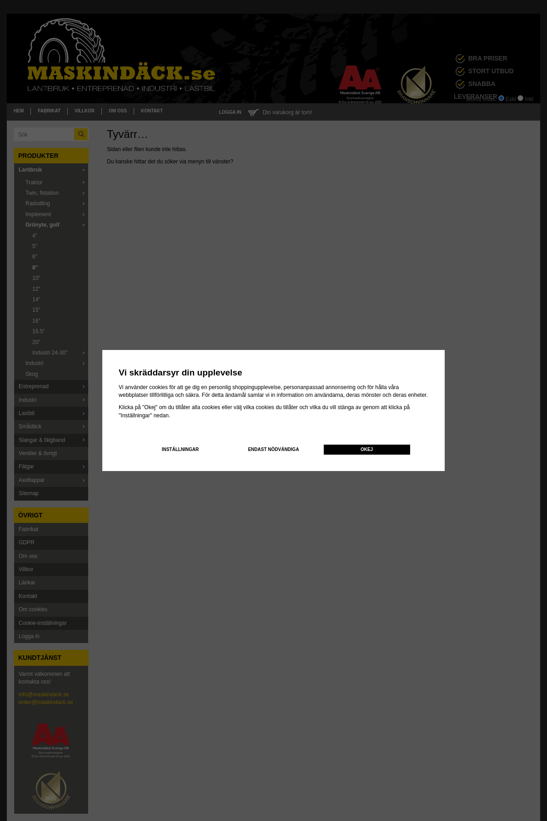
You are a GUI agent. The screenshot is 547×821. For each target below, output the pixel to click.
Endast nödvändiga (273, 449)
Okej (367, 449)
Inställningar (180, 449)
